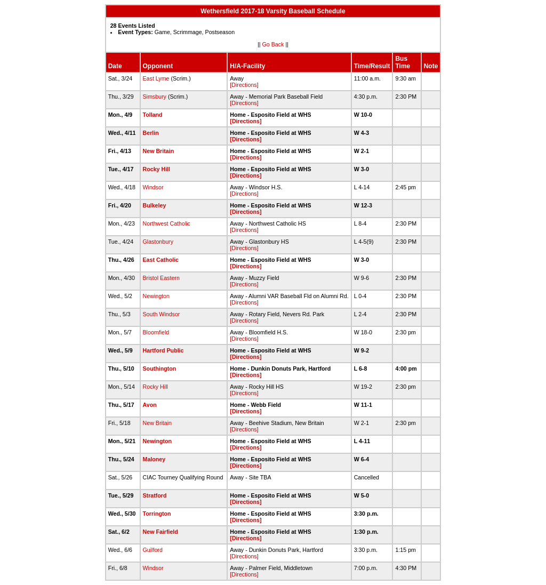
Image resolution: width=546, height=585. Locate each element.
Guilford (153, 550)
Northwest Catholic (166, 223)
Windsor (153, 187)
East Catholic (161, 260)
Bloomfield (156, 332)
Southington (159, 368)
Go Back (273, 44)
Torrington (157, 513)
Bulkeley (154, 205)
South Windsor (161, 314)
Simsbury (154, 96)
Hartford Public (163, 350)
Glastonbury (158, 241)
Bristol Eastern (161, 278)
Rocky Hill (157, 169)
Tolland (153, 114)
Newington (156, 296)
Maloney (154, 459)
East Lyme (156, 78)
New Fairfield (160, 531)
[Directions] (244, 85)
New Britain (158, 151)
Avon (150, 405)
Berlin (151, 133)
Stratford (155, 495)
